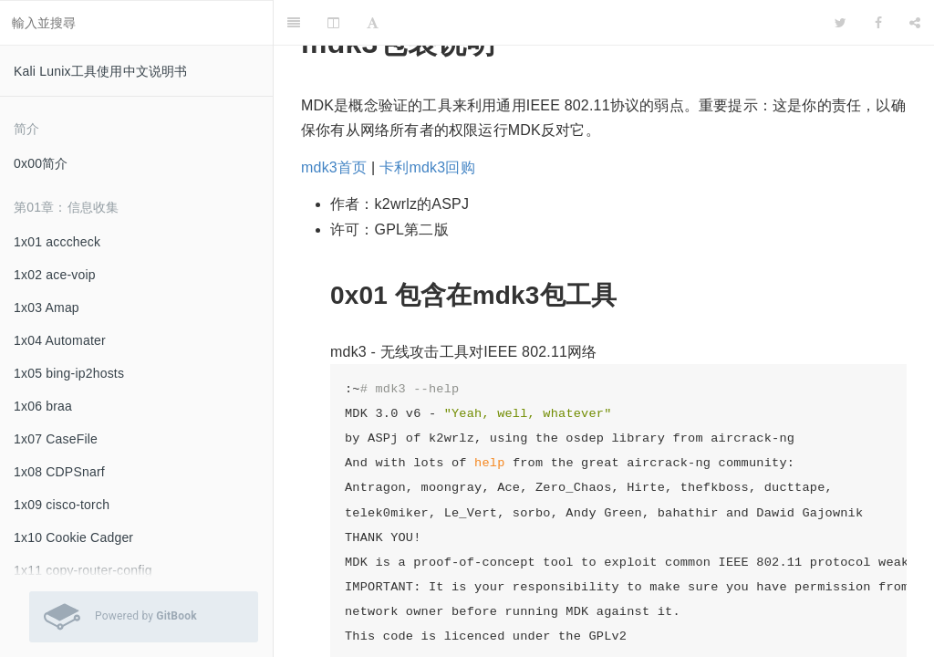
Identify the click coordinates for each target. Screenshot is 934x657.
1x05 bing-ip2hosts (69, 373)
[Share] (915, 23)
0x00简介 (41, 163)
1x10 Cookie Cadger (73, 537)
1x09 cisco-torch (61, 504)
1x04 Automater (60, 340)
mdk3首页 (334, 167)
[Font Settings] (372, 23)
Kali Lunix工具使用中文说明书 (101, 71)
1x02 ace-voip (55, 274)
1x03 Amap (46, 307)
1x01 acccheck (57, 242)
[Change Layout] (333, 23)
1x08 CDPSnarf (59, 471)
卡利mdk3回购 (427, 167)
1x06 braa (43, 406)
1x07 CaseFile (56, 439)
